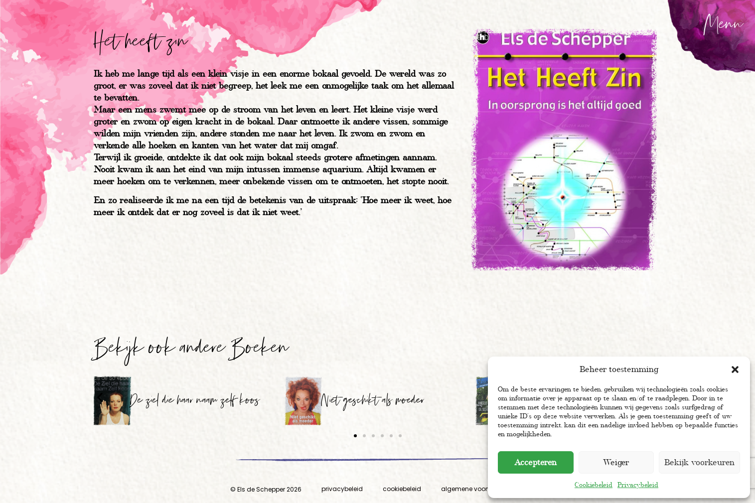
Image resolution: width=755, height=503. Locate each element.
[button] (735, 370)
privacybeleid (342, 489)
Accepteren (535, 462)
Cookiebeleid (593, 485)
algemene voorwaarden (478, 489)
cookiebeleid (402, 489)
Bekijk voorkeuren (699, 462)
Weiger (616, 462)
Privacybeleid (637, 485)
